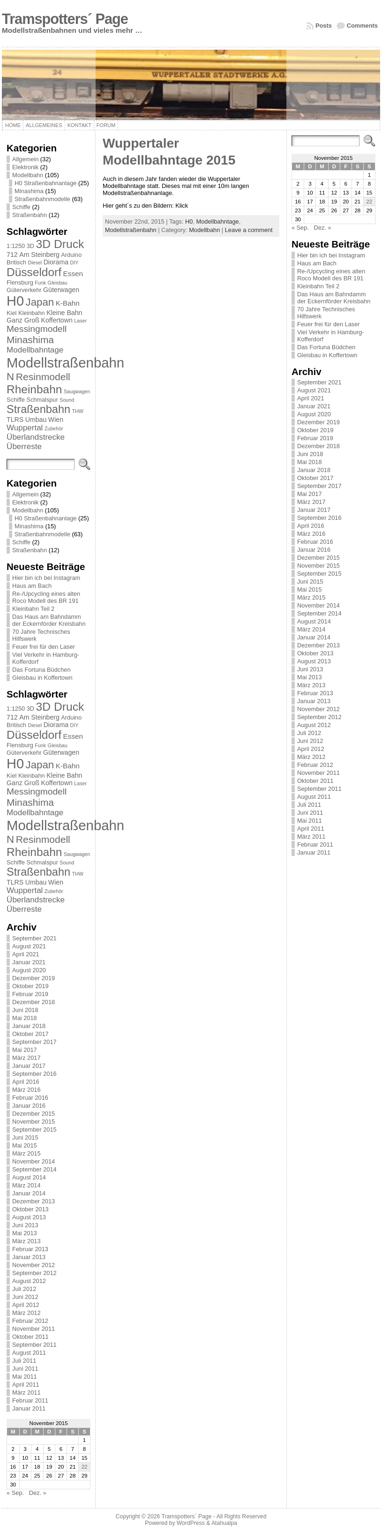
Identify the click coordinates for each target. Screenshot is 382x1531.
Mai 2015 (24, 1145)
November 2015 (33, 1121)
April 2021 (25, 954)
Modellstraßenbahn (131, 229)
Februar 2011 (30, 1400)
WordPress (191, 1523)
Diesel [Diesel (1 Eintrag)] (35, 262)
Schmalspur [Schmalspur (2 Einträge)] (42, 399)
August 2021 (29, 946)
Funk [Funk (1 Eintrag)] (40, 282)
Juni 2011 (25, 1368)
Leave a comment (249, 229)
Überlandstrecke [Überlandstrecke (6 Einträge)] (36, 437)
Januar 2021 (28, 962)
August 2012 (29, 1280)
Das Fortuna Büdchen (41, 669)
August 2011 (29, 1352)
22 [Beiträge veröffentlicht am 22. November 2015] (85, 1467)
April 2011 (25, 1384)
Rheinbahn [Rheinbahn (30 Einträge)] (34, 389)
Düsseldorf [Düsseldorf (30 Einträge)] (34, 272)
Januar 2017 (28, 1065)
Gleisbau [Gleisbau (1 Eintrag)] (57, 282)
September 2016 (34, 1073)
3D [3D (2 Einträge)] (30, 245)
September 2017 (34, 1041)
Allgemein (25, 159)
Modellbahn (27, 175)
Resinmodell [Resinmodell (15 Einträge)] (43, 376)
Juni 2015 (25, 1137)
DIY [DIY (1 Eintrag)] (74, 262)
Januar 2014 (28, 1193)
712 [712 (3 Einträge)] (12, 254)
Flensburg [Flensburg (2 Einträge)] (20, 282)
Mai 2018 (24, 1017)
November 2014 (33, 1161)
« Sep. (15, 1492)
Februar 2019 (30, 994)
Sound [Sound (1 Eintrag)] (67, 400)
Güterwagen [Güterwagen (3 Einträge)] (61, 289)
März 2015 (26, 1153)
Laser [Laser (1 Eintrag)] (80, 320)
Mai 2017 (24, 1049)
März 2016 (26, 1089)
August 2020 (29, 970)
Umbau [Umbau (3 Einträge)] (36, 419)
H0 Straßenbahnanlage (45, 183)
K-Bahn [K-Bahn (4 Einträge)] (68, 303)
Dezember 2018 (33, 1002)
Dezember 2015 (33, 1113)
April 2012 (25, 1304)
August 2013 (29, 1217)
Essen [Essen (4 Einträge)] (73, 274)
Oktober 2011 (30, 1336)
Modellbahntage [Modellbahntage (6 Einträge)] (35, 349)
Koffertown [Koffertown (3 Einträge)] (57, 320)
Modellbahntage (217, 221)
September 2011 (34, 1344)
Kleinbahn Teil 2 (33, 608)
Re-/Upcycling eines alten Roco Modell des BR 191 (46, 597)
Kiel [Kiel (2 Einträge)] (11, 312)
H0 (189, 221)
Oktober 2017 (30, 1033)
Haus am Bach (32, 585)
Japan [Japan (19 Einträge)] (40, 302)
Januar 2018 (28, 1025)
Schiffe (21, 206)
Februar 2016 (30, 1097)
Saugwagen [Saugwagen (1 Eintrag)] (77, 391)
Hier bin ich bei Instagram (46, 577)
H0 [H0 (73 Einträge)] (15, 300)
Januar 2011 (28, 1408)
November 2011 (33, 1328)
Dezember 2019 (33, 978)
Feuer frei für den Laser (43, 646)
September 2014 (34, 1169)
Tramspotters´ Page (65, 19)
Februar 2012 (30, 1320)
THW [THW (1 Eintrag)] (77, 411)
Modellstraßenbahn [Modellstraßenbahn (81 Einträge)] (65, 362)
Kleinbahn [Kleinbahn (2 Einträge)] (31, 312)
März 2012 (26, 1312)
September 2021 (34, 938)
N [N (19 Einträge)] (10, 377)
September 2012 (34, 1272)
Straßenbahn (29, 214)
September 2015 (34, 1129)
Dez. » (37, 1492)
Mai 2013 (24, 1233)
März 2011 (26, 1392)
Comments (362, 25)
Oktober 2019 (30, 986)
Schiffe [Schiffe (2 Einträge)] (16, 399)
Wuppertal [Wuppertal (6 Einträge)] (25, 427)
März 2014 (26, 1185)
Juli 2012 (24, 1288)
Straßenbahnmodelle (42, 199)
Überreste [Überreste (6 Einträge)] (24, 446)
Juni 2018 (25, 1009)
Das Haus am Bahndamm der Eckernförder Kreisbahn (49, 620)
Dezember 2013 (33, 1201)
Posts (323, 25)
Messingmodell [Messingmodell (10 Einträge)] (37, 329)
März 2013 (26, 1241)
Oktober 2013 (30, 1209)
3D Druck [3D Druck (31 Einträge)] (60, 244)
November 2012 (33, 1264)
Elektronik (25, 167)
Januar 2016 (28, 1105)
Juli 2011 (24, 1360)
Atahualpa (224, 1523)
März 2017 (26, 1057)
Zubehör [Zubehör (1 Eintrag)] (54, 428)
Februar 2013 (30, 1249)
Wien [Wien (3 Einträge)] (55, 419)
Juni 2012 (25, 1296)
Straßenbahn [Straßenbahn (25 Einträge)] (38, 409)
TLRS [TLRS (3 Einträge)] (15, 419)
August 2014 (29, 1177)
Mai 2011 (24, 1376)
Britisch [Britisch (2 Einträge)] (16, 262)
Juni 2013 (25, 1225)
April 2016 (25, 1081)
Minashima (29, 191)
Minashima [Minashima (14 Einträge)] (30, 339)
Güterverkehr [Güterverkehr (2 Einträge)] (24, 289)
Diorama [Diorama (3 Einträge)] (56, 262)
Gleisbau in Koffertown (42, 677)
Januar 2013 (28, 1257)
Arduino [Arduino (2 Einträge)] (71, 254)
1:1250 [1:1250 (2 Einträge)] (16, 245)
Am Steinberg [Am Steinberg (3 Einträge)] (39, 254)
